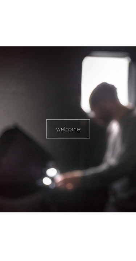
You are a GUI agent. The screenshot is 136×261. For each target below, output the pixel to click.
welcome (68, 129)
